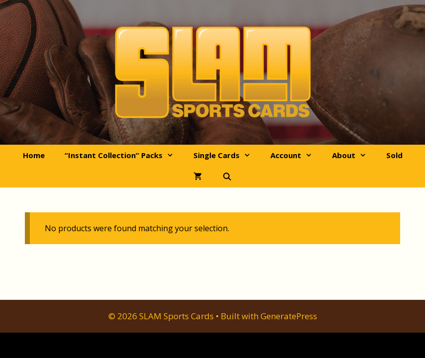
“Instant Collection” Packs (124, 155)
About (354, 155)
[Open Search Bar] (226, 176)
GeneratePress (288, 316)
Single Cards (226, 155)
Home (34, 155)
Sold (394, 155)
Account (296, 155)
